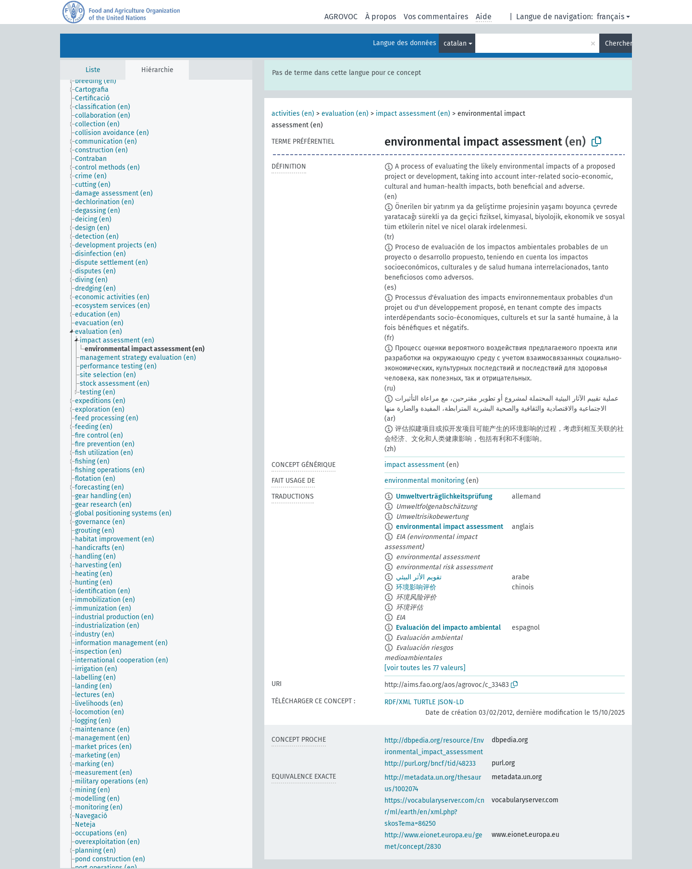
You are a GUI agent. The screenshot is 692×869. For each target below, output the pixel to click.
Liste (93, 70)
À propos (380, 16)
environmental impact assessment (449, 527)
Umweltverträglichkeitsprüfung (444, 496)
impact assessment (414, 465)
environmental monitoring (424, 481)
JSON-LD (451, 702)
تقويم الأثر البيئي (419, 577)
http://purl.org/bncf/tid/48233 (430, 763)
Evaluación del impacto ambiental (448, 628)
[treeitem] (99, 81)
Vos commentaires (436, 16)
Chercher (618, 43)
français (610, 16)
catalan (455, 43)
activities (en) (293, 114)
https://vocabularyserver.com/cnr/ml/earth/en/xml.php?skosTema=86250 (434, 812)
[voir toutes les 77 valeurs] (425, 668)
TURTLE (424, 702)
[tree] (156, 474)
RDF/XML (397, 702)
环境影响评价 (416, 587)
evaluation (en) (345, 114)
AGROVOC (341, 16)
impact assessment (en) (413, 114)
